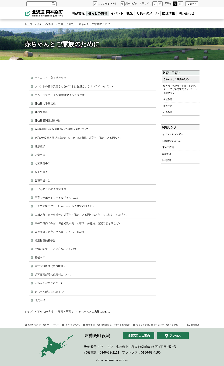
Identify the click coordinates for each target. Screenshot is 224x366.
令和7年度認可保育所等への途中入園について (62, 129)
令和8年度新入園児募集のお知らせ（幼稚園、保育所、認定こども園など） (79, 137)
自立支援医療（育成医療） (50, 266)
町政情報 (78, 13)
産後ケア (40, 257)
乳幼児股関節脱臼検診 (48, 120)
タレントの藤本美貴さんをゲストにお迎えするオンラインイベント (74, 86)
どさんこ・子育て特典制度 (50, 77)
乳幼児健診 (41, 112)
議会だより (168, 153)
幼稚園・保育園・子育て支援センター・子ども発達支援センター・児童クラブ (180, 89)
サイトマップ (53, 325)
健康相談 (40, 146)
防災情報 (168, 13)
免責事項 (90, 325)
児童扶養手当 (42, 163)
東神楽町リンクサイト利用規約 (115, 325)
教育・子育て (66, 24)
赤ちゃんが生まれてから (49, 283)
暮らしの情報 (97, 13)
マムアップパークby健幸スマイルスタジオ (60, 94)
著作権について (72, 325)
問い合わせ (186, 13)
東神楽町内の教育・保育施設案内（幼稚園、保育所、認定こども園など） (78, 223)
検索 (53, 4)
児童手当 (40, 154)
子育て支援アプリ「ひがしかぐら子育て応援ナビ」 (65, 206)
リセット (191, 3)
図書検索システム (171, 141)
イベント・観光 (122, 13)
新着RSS (195, 325)
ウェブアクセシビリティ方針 (150, 325)
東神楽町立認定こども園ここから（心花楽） (61, 231)
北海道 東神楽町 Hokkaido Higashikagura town (43, 13)
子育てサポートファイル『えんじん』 (57, 197)
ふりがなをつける (107, 3)
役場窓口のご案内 (138, 335)
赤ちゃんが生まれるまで (49, 291)
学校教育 (167, 99)
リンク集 (174, 325)
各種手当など (42, 180)
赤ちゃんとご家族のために (177, 79)
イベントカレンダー (172, 134)
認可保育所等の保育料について (53, 274)
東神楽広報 (168, 147)
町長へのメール (147, 13)
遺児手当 (40, 300)
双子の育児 (41, 171)
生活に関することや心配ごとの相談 (56, 248)
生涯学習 (167, 105)
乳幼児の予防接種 (45, 103)
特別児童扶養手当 (45, 240)
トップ (28, 24)
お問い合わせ (34, 325)
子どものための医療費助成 (50, 189)
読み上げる (131, 3)
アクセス (175, 335)
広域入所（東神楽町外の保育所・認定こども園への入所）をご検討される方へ (81, 214)
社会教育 (167, 112)
